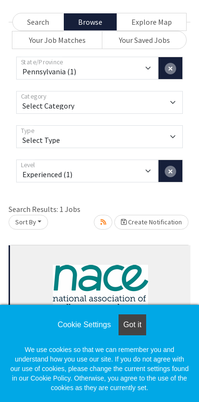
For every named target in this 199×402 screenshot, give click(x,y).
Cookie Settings (84, 325)
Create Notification (151, 222)
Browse (90, 22)
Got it (132, 325)
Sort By (25, 222)
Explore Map (151, 22)
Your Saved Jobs (144, 40)
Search (38, 22)
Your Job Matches (57, 40)
